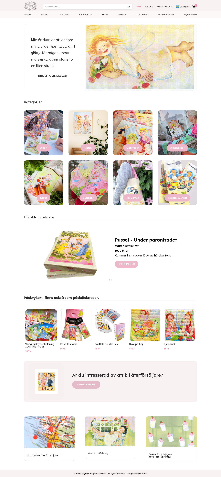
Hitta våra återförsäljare (42, 455)
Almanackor (85, 14)
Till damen (142, 14)
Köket (105, 14)
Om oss (149, 6)
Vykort (27, 14)
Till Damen (133, 197)
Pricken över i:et (166, 14)
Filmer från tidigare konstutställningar (161, 455)
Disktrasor (63, 14)
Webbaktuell (141, 473)
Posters (45, 14)
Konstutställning (98, 453)
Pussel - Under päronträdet (146, 241)
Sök (128, 6)
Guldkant (122, 14)
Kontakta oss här (86, 384)
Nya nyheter (190, 14)
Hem (139, 6)
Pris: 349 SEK (126, 265)
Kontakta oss (164, 6)
